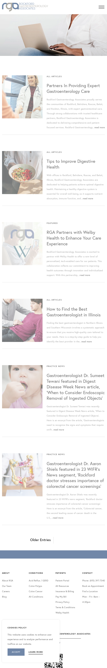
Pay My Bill (61, 596)
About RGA (7, 580)
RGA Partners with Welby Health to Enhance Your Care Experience (74, 243)
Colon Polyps (35, 586)
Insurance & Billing (65, 591)
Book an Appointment (93, 586)
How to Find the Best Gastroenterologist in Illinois (74, 317)
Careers (6, 591)
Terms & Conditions (66, 607)
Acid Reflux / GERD (38, 580)
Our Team (6, 586)
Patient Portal (62, 580)
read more (99, 133)
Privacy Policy (62, 602)
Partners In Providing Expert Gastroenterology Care (73, 94)
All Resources (62, 586)
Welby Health (62, 612)
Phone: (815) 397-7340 (93, 580)
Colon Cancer (35, 591)
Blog (4, 596)
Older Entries (40, 540)
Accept (16, 652)
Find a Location (90, 591)
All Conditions (36, 596)
